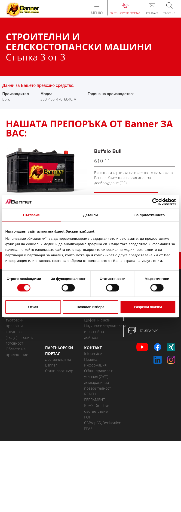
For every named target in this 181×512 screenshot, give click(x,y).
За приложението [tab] (150, 215)
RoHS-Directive (96, 405)
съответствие (96, 411)
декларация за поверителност (97, 385)
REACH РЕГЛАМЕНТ (94, 396)
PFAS (88, 428)
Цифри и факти (97, 320)
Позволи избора (90, 307)
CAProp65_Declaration (100, 422)
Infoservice (93, 353)
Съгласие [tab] (31, 215)
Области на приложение (17, 351)
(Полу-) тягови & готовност (19, 340)
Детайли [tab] (90, 215)
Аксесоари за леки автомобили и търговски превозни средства (21, 320)
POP (87, 417)
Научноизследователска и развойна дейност (100, 331)
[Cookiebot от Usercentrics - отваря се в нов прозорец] (155, 201)
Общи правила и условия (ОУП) (99, 373)
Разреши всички (148, 307)
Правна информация (95, 362)
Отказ (33, 307)
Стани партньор (59, 370)
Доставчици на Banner (58, 362)
